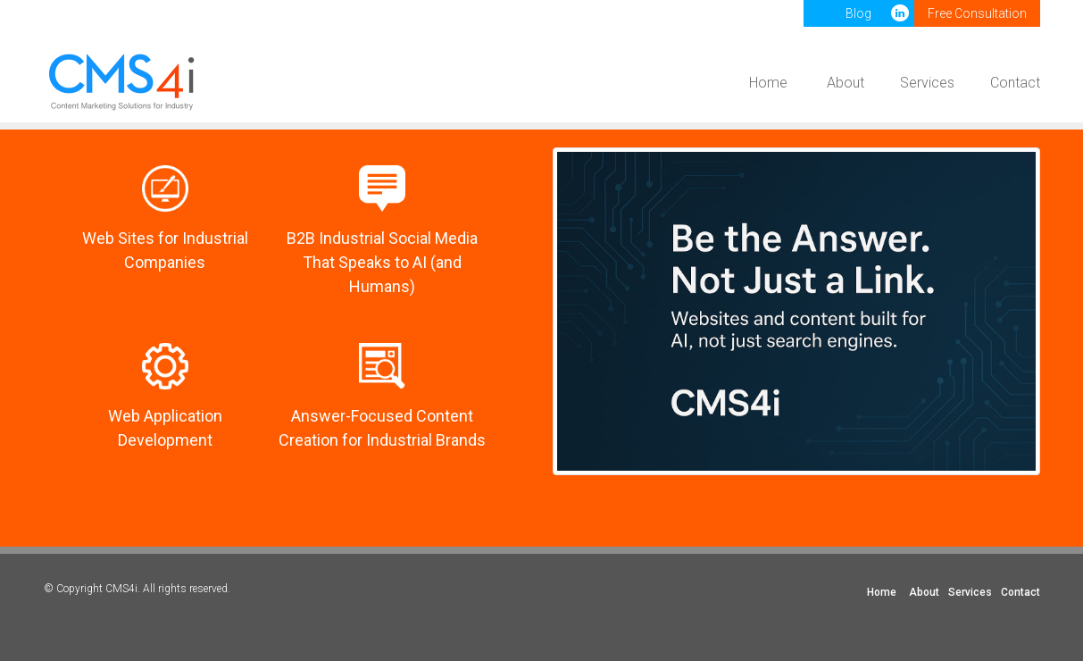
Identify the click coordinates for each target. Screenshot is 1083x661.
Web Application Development (165, 427)
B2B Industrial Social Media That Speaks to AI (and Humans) (382, 262)
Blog (858, 13)
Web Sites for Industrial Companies (165, 250)
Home (768, 82)
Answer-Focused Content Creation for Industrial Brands (382, 427)
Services (927, 82)
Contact (1015, 82)
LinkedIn (902, 13)
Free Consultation (977, 13)
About (845, 82)
